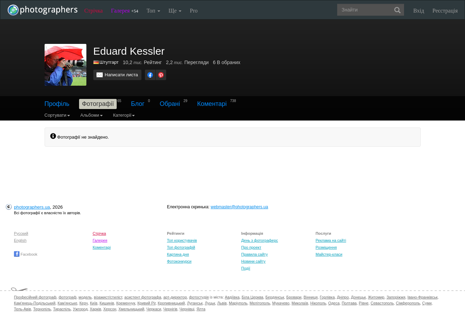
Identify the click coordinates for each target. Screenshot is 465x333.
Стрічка (93, 11)
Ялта (200, 309)
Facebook (25, 254)
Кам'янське (67, 303)
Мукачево (280, 303)
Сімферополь (408, 303)
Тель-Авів (22, 309)
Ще (175, 11)
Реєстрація (445, 11)
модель (85, 297)
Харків (95, 309)
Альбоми (91, 115)
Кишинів (107, 303)
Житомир (376, 297)
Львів (222, 303)
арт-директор (175, 297)
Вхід (418, 11)
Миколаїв (300, 303)
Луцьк (210, 303)
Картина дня (178, 254)
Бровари (294, 297)
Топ (153, 11)
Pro (193, 11)
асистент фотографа (142, 297)
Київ (93, 303)
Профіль (57, 103)
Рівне (364, 303)
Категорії (124, 115)
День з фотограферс (259, 240)
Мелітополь (259, 303)
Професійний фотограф (35, 297)
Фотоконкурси (179, 261)
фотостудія (199, 297)
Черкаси (153, 309)
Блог (138, 103)
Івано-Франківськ (422, 297)
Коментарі (212, 103)
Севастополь (382, 303)
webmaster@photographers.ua (239, 206)
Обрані (170, 103)
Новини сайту (253, 261)
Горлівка (327, 297)
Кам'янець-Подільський (34, 303)
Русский (21, 233)
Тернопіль (42, 309)
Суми (427, 303)
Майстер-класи (329, 254)
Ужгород (80, 309)
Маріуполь (238, 303)
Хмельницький (131, 309)
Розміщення (326, 247)
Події (245, 268)
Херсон (109, 309)
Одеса (333, 303)
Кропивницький (171, 303)
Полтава (349, 303)
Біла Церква (252, 297)
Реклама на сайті (331, 240)
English (20, 240)
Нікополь (318, 303)
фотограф (67, 297)
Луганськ (195, 303)
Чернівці (186, 309)
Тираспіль (62, 309)
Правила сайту (254, 254)
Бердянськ (274, 297)
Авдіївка (232, 297)
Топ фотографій (181, 247)
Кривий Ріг (146, 303)
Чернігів (170, 309)
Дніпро (343, 297)
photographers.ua (32, 207)
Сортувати (57, 115)
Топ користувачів (182, 240)
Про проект (251, 247)
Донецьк (358, 297)
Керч (83, 303)
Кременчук (125, 303)
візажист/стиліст (108, 297)
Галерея (124, 11)
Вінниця (311, 297)
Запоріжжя (396, 297)
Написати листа (121, 74)
